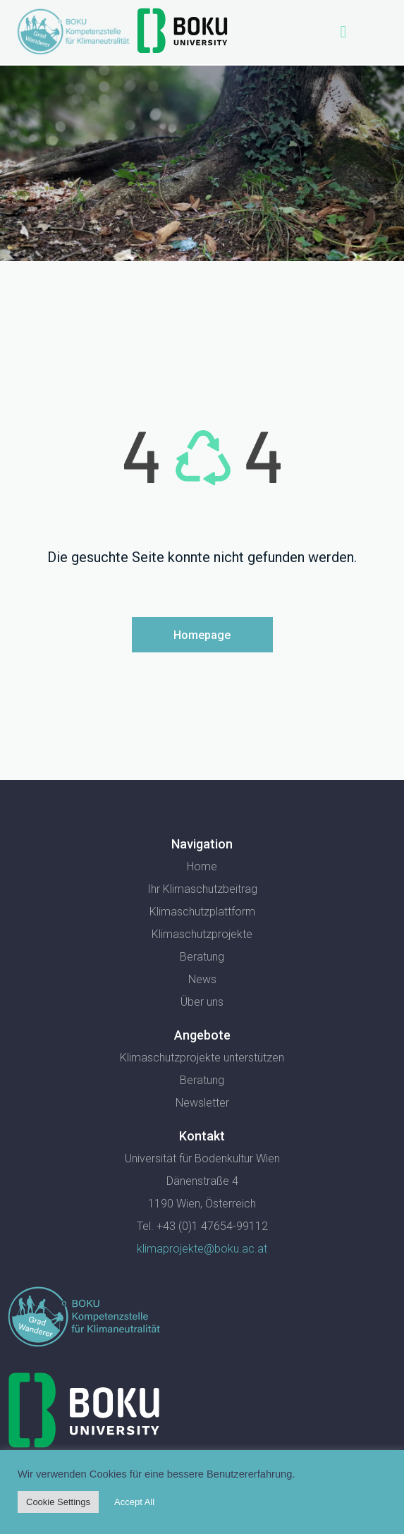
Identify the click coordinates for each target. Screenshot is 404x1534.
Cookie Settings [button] (58, 1502)
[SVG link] (84, 1317)
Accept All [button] (134, 1502)
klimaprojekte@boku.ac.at (202, 1248)
